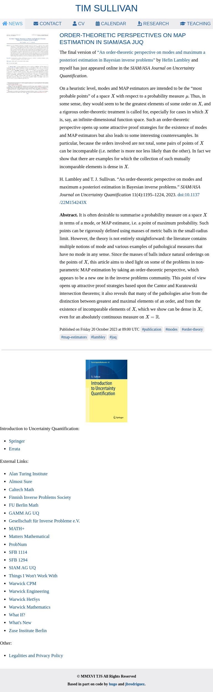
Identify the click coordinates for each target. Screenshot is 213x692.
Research (153, 23)
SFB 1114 (18, 552)
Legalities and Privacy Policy (36, 655)
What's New (20, 622)
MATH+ (16, 528)
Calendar (111, 23)
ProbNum (18, 544)
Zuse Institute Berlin (28, 630)
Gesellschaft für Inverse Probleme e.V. (44, 521)
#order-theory (192, 329)
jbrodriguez (134, 684)
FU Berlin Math (23, 505)
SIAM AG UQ (22, 567)
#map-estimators (74, 337)
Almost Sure (20, 481)
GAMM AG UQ (24, 513)
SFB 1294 (18, 560)
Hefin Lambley (176, 60)
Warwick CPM (22, 583)
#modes (172, 329)
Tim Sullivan (106, 8)
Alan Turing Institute (28, 473)
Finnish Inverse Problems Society (40, 497)
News (12, 23)
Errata (14, 448)
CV (79, 23)
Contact (48, 23)
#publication (151, 329)
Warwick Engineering (29, 591)
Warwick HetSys (24, 599)
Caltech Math (21, 489)
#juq (113, 337)
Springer (17, 441)
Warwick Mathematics (29, 607)
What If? (17, 614)
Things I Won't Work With (33, 575)
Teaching (195, 23)
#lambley (98, 337)
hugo (113, 684)
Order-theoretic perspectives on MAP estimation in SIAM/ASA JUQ (123, 38)
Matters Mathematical (29, 536)
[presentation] (113, 96)
